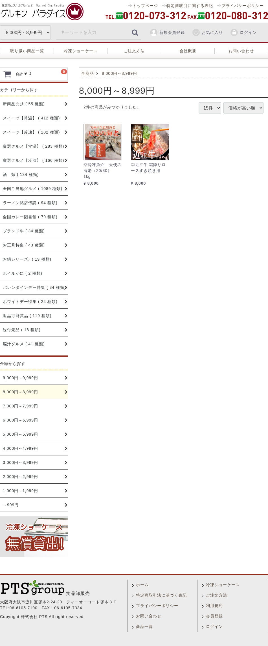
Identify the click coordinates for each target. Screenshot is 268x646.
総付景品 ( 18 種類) (22, 330)
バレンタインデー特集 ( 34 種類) (34, 287)
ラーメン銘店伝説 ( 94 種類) (30, 202)
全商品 (87, 73)
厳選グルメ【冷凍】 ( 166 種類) (33, 160)
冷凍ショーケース (81, 51)
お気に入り (207, 32)
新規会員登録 (167, 32)
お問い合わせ (241, 51)
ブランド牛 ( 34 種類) (24, 231)
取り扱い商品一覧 (27, 51)
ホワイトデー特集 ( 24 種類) (30, 301)
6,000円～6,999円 (20, 420)
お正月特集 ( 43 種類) (24, 245)
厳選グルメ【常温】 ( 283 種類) (33, 146)
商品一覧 (144, 626)
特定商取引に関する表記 (189, 5)
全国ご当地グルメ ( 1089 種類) (32, 188)
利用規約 (214, 605)
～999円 (11, 505)
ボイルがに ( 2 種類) (22, 273)
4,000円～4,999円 (20, 448)
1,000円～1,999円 (20, 490)
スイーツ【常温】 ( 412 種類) (31, 118)
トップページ (145, 5)
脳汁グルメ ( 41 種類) (24, 344)
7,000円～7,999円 (20, 406)
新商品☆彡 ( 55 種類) (24, 104)
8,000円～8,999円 (20, 392)
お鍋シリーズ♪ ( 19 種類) (27, 259)
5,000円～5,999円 (20, 434)
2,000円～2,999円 (20, 476)
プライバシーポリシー (242, 5)
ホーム (142, 584)
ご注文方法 (134, 51)
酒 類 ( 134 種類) (21, 174)
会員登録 (214, 616)
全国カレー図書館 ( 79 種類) (30, 217)
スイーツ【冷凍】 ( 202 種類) (31, 132)
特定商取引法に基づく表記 (161, 595)
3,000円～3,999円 (20, 462)
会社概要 (187, 51)
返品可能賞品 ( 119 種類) (27, 315)
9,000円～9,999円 (20, 378)
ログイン (243, 32)
